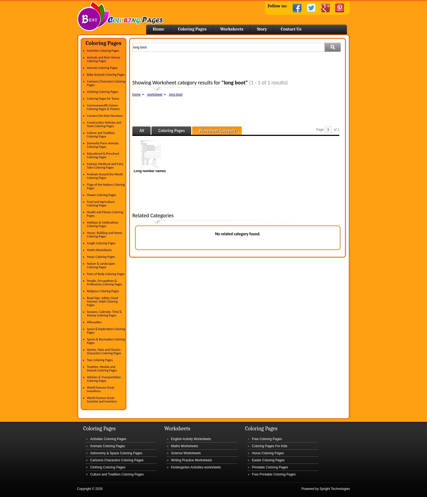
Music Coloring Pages (101, 257)
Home (120, 16)
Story (262, 29)
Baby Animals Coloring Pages (106, 75)
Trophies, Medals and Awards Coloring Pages (102, 368)
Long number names (150, 171)
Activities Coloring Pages (103, 51)
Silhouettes (94, 322)
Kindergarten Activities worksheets (196, 467)
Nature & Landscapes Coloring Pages (101, 265)
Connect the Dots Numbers (105, 116)
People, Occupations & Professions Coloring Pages (104, 282)
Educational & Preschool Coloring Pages (103, 155)
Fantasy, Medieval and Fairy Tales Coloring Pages (105, 165)
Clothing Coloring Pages (102, 92)
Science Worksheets (186, 453)
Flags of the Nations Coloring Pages (106, 186)
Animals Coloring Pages (102, 68)
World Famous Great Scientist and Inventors (102, 399)
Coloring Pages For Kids (269, 446)
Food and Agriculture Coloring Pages (101, 203)
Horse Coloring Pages (268, 453)
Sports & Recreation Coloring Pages (106, 341)
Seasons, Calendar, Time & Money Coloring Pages (104, 313)
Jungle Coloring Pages (101, 243)
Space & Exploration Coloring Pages (106, 330)
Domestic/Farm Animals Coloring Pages (102, 145)
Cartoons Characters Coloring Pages (106, 83)
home (136, 94)
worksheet (154, 94)
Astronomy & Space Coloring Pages (116, 453)
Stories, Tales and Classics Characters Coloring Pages (104, 351)
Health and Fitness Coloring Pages (105, 214)
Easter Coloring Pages (268, 460)
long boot (175, 94)
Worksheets (231, 29)
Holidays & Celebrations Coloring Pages (102, 224)
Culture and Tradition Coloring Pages (101, 134)
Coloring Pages (192, 29)
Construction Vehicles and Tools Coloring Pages (104, 124)
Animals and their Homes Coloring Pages (103, 59)
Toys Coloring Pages (100, 360)
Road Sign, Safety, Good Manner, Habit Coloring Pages (102, 301)
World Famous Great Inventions (100, 389)
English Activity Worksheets (191, 439)
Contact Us (291, 29)
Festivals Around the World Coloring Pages (105, 176)
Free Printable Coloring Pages (274, 474)
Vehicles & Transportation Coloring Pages (104, 379)
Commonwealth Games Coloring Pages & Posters (103, 107)
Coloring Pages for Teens (103, 98)
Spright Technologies (335, 489)
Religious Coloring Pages (103, 291)
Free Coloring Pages (267, 439)
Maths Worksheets (99, 250)
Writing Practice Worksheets (191, 460)
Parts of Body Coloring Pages (106, 274)
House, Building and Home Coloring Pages (104, 234)
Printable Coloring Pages (270, 467)
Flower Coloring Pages (101, 195)
